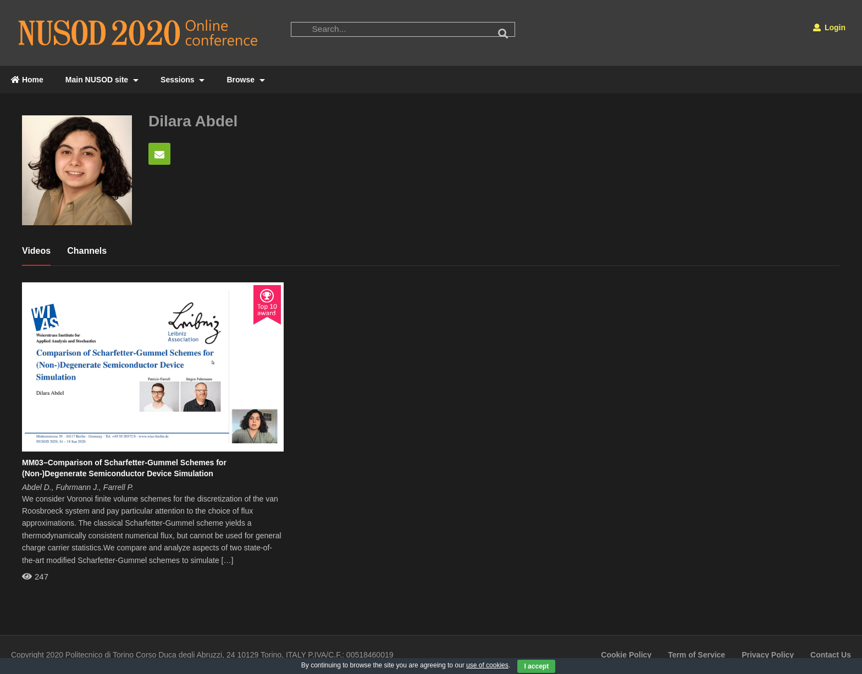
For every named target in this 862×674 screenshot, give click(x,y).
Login (829, 27)
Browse (245, 79)
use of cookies (487, 665)
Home (27, 79)
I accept (536, 666)
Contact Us (830, 654)
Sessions (183, 79)
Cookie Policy (626, 654)
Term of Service (696, 654)
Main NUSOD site (102, 79)
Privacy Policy (768, 654)
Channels (87, 250)
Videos (36, 250)
